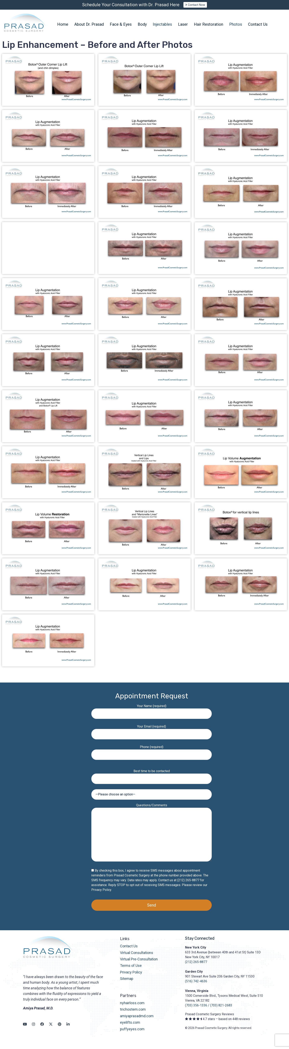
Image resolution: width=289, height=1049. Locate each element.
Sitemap (126, 982)
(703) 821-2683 (221, 1009)
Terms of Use (131, 969)
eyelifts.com (130, 1026)
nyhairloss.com (132, 1006)
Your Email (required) (151, 734)
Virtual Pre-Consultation (139, 963)
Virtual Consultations (136, 956)
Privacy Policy (101, 893)
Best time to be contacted (151, 778)
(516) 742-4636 (196, 985)
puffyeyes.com (132, 1032)
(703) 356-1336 (196, 1009)
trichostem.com (133, 1013)
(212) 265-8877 (196, 965)
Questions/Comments (151, 836)
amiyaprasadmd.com (137, 1019)
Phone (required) (151, 754)
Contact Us (129, 950)
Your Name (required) (151, 713)
